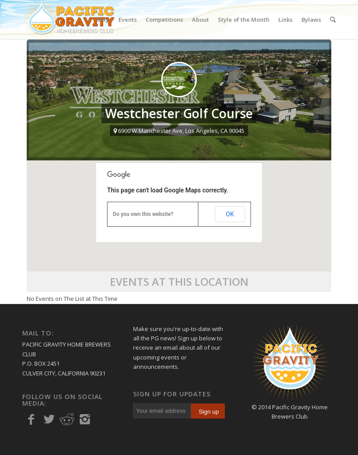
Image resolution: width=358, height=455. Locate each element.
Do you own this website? (143, 214)
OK (230, 214)
